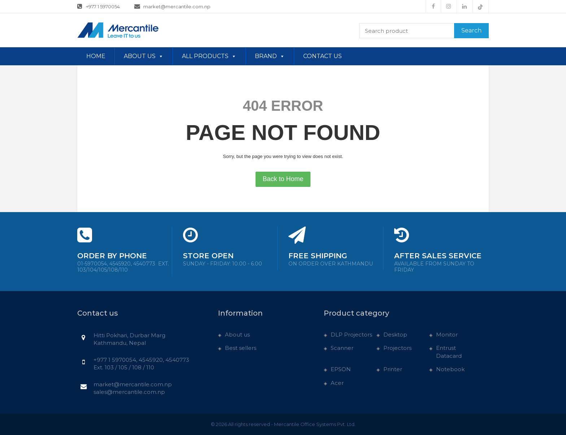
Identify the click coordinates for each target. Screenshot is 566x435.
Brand (270, 56)
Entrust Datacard (449, 351)
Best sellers (240, 347)
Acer (337, 382)
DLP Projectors (351, 334)
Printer (392, 369)
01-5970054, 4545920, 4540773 (123, 267)
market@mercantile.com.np (172, 6)
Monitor (447, 334)
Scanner (342, 347)
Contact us (322, 56)
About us (144, 56)
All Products (209, 56)
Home (95, 56)
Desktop (395, 334)
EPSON (341, 369)
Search (471, 30)
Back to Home (282, 179)
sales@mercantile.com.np (129, 391)
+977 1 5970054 (98, 6)
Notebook (450, 369)
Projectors (397, 347)
